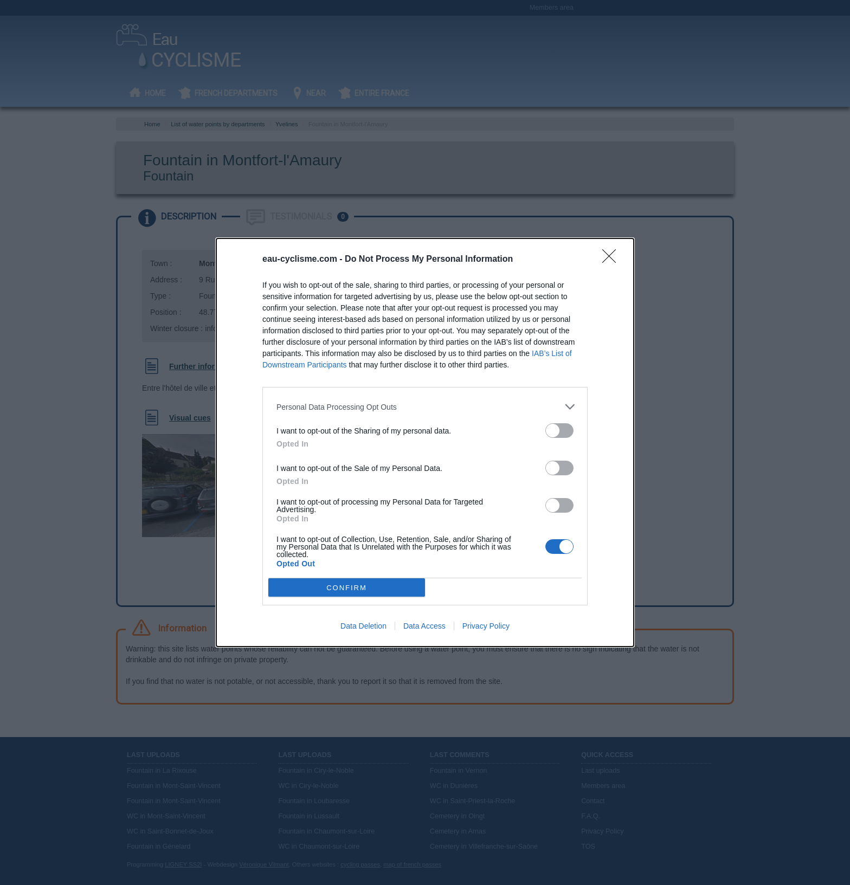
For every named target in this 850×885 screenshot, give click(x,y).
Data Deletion (363, 626)
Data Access (424, 626)
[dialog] (425, 442)
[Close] (612, 259)
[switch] (559, 430)
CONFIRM (346, 588)
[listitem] (425, 406)
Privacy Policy (486, 626)
